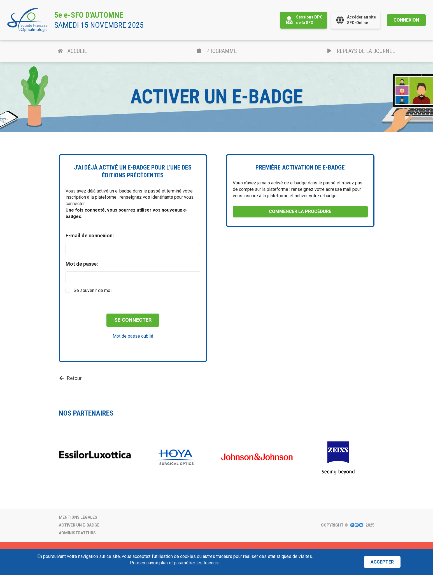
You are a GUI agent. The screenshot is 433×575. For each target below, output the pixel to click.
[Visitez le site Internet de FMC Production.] (356, 525)
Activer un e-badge (79, 525)
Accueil (72, 51)
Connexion (406, 20)
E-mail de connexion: (90, 235)
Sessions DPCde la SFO (304, 20)
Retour (70, 378)
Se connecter (133, 320)
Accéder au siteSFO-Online (356, 20)
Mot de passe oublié (133, 336)
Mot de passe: (82, 264)
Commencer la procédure (300, 211)
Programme (216, 51)
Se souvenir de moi (92, 290)
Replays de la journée (361, 51)
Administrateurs (77, 533)
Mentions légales (78, 517)
